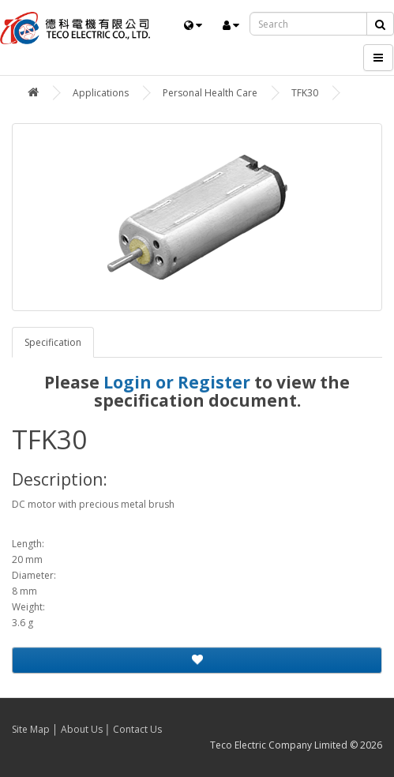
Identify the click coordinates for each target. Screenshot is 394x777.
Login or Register (176, 382)
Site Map (31, 729)
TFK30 (304, 92)
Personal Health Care (210, 92)
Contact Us (137, 729)
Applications (101, 92)
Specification (52, 342)
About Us (82, 729)
